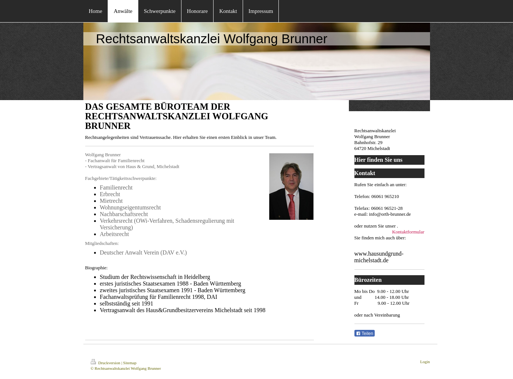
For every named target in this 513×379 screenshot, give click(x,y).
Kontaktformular (408, 232)
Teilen (364, 333)
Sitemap (129, 363)
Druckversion (106, 363)
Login (425, 361)
